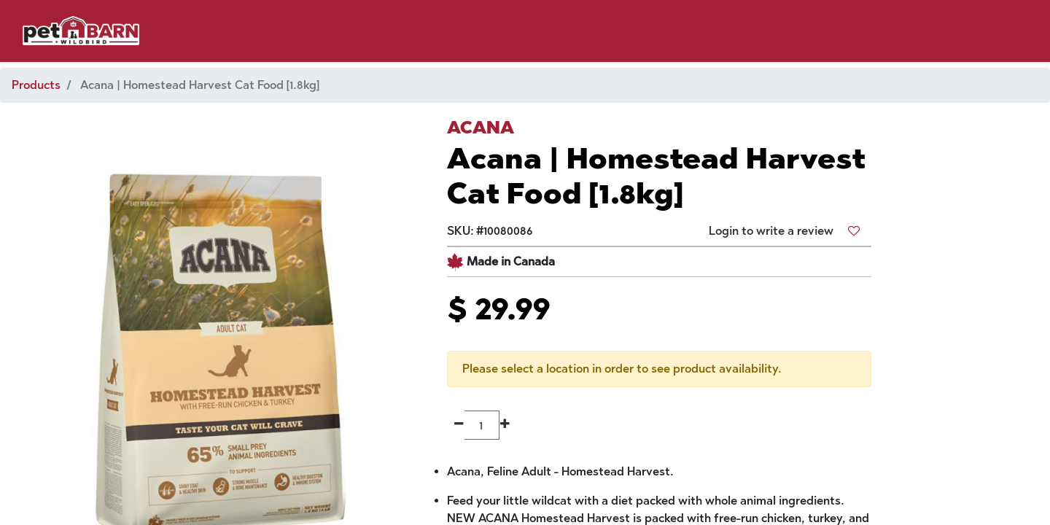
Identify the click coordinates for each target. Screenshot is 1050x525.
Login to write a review (771, 231)
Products (36, 85)
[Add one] (504, 425)
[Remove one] (459, 425)
